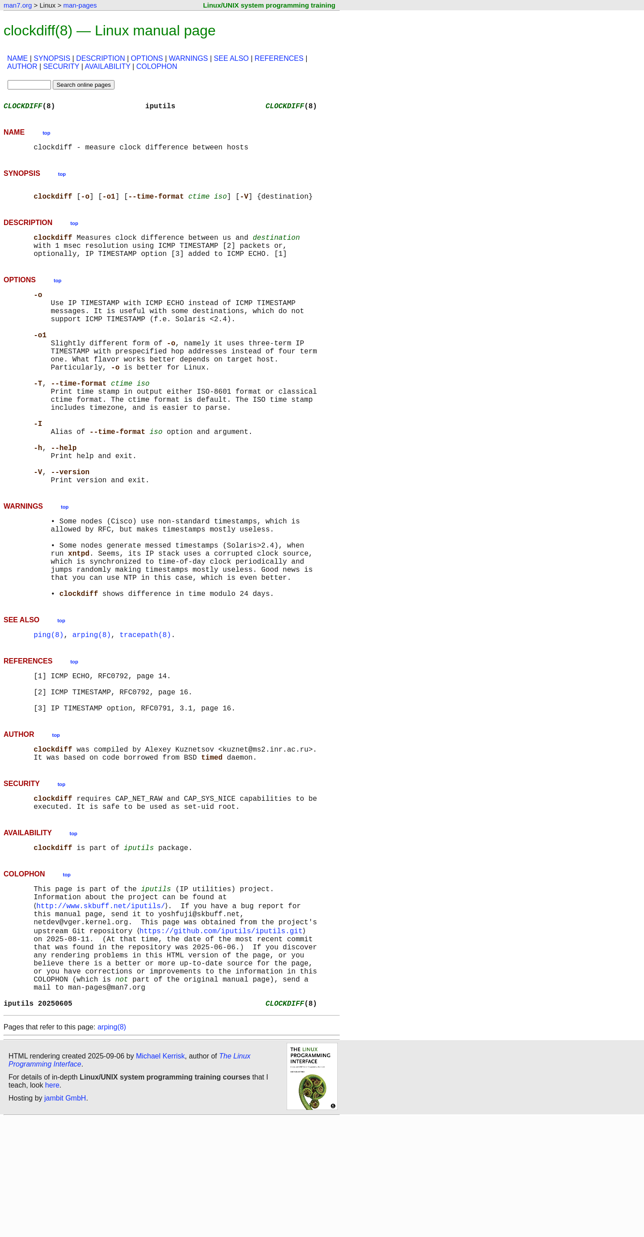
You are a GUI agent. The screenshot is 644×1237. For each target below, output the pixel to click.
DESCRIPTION (100, 58)
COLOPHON (157, 66)
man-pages (80, 5)
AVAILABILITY (107, 66)
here (52, 1203)
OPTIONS (147, 58)
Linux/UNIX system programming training (269, 5)
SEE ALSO (231, 58)
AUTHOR (22, 66)
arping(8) (91, 709)
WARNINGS (188, 58)
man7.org (18, 5)
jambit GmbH (65, 1216)
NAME (17, 58)
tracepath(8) (145, 709)
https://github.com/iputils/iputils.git (222, 1032)
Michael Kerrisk (160, 1174)
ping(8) (49, 709)
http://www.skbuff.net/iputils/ (102, 1003)
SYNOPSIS (52, 58)
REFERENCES (278, 58)
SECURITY (61, 66)
